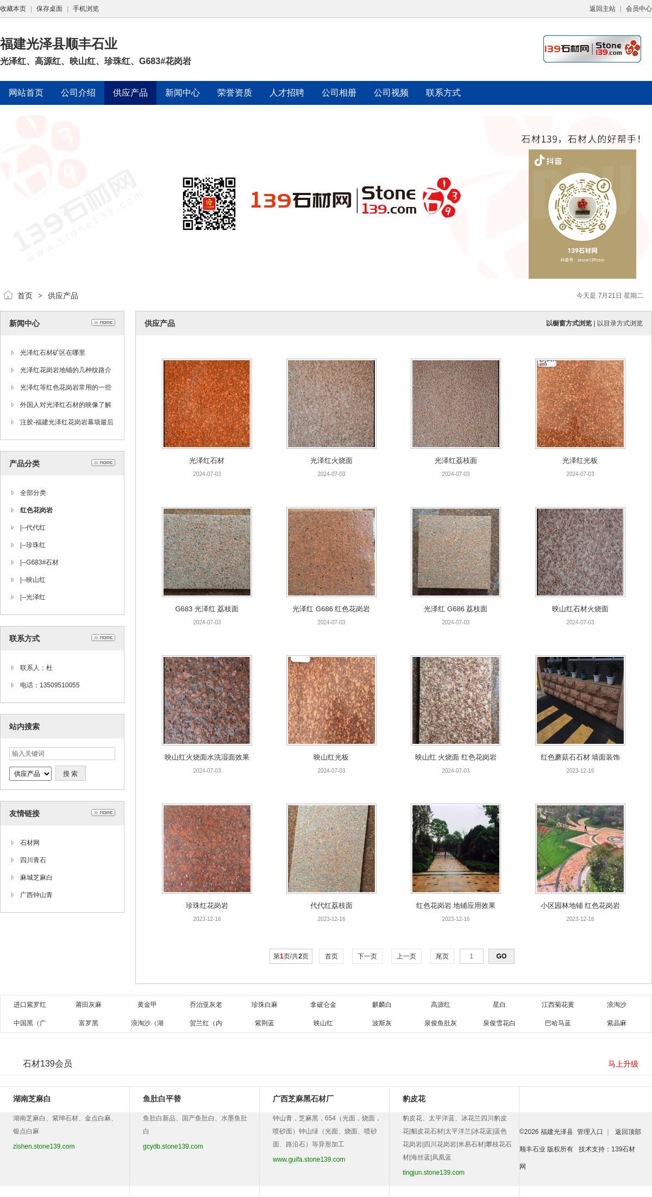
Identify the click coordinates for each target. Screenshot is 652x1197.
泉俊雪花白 (499, 1023)
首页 (25, 295)
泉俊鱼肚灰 (440, 1023)
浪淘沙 (616, 1004)
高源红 (440, 1004)
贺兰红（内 (206, 1023)
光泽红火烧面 (331, 460)
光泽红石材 (206, 460)
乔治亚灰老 (206, 1004)
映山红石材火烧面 (580, 609)
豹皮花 (414, 1098)
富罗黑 (88, 1023)
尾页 (442, 956)
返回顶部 (628, 1132)
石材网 (30, 843)
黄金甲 (147, 1004)
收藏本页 (13, 8)
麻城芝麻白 (36, 877)
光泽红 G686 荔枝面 (455, 609)
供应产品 (63, 295)
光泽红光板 (580, 460)
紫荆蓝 (264, 1023)
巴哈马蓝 (558, 1023)
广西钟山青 (36, 895)
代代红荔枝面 (331, 905)
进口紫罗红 (30, 1004)
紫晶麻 (616, 1023)
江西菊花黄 (558, 1004)
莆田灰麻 (89, 1004)
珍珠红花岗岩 (207, 905)
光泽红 (36, 597)
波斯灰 (382, 1023)
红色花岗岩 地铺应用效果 (456, 905)
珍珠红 (36, 545)
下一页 (367, 956)
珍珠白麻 (265, 1004)
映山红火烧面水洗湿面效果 (207, 757)
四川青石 (33, 860)
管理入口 (590, 1132)
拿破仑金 (323, 1004)
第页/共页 (291, 956)
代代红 (36, 527)
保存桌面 (49, 8)
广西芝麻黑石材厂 (303, 1098)
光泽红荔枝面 (456, 460)
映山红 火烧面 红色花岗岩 (456, 757)
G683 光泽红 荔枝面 (207, 609)
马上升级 (623, 1064)
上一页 (406, 956)
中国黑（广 (30, 1023)
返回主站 (603, 8)
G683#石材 (42, 562)
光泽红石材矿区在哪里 (52, 352)
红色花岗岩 (36, 510)
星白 (499, 1004)
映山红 (36, 580)
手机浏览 (86, 8)
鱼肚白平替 (162, 1098)
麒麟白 (382, 1004)
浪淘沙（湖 (147, 1023)
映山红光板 (331, 757)
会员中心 (639, 8)
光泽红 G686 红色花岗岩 (331, 609)
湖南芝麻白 (32, 1098)
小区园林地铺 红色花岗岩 (580, 905)
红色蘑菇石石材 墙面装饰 (580, 757)
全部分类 (33, 493)
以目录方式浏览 (620, 323)
